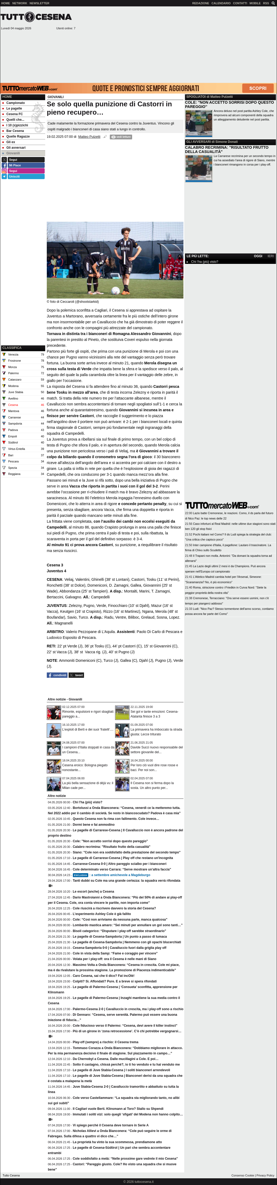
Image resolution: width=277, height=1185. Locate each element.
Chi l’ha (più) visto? (87, 802)
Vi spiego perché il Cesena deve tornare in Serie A (111, 1125)
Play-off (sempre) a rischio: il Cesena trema (105, 1042)
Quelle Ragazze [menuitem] (16, 136)
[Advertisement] (176, 44)
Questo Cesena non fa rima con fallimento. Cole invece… (116, 819)
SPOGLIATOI (196, 97)
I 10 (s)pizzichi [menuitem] (15, 125)
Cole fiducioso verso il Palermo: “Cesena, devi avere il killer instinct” (125, 1025)
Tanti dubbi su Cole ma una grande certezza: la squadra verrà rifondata (127, 880)
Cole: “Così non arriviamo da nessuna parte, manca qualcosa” (120, 919)
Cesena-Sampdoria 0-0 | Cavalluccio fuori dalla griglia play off (119, 948)
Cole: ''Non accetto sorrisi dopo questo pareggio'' (110, 841)
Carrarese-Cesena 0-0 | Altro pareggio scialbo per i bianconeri (119, 864)
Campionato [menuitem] (13, 103)
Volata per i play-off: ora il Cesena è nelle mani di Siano (115, 959)
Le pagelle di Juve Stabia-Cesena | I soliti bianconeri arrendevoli (121, 1070)
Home (7, 97)
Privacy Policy (265, 1175)
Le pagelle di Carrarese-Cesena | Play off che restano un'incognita (123, 858)
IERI (271, 256)
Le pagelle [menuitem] (12, 108)
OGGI (258, 256)
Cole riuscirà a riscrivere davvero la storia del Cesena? (114, 908)
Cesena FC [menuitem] (12, 114)
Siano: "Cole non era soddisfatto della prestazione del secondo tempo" (127, 852)
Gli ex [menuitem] (8, 142)
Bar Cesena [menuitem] (13, 131)
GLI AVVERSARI (198, 142)
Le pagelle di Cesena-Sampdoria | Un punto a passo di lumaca (120, 936)
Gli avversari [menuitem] (14, 148)
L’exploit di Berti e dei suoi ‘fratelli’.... (88, 729)
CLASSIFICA (12, 348)
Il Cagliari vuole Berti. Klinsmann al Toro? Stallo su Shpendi (118, 1109)
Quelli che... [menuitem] (13, 120)
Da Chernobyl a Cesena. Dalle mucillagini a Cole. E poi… (116, 1059)
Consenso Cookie (243, 1175)
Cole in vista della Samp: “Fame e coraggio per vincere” (115, 953)
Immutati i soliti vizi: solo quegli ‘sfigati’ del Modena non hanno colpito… (128, 1114)
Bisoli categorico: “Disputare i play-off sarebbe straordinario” (119, 931)
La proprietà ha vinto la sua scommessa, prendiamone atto (117, 1142)
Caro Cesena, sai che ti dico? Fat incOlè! (104, 976)
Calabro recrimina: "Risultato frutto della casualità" (111, 847)
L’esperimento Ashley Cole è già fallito (102, 914)
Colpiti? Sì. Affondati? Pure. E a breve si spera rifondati (115, 981)
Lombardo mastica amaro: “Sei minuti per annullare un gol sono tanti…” (128, 925)
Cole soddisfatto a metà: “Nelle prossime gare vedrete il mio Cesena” (125, 1158)
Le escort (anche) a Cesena (93, 891)
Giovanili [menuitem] (11, 153)
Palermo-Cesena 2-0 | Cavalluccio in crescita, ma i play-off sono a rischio (128, 1009)
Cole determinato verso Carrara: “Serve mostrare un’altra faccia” (122, 869)
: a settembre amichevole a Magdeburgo (111, 875)
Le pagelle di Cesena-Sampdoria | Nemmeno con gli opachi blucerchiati (127, 942)
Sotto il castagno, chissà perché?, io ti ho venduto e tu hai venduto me (126, 1064)
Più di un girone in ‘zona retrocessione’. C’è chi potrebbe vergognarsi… (127, 1031)
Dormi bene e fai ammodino (94, 825)
